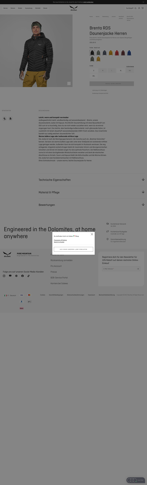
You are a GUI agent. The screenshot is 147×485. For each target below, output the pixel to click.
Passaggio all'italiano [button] (60, 240)
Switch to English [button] (59, 242)
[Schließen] (92, 234)
